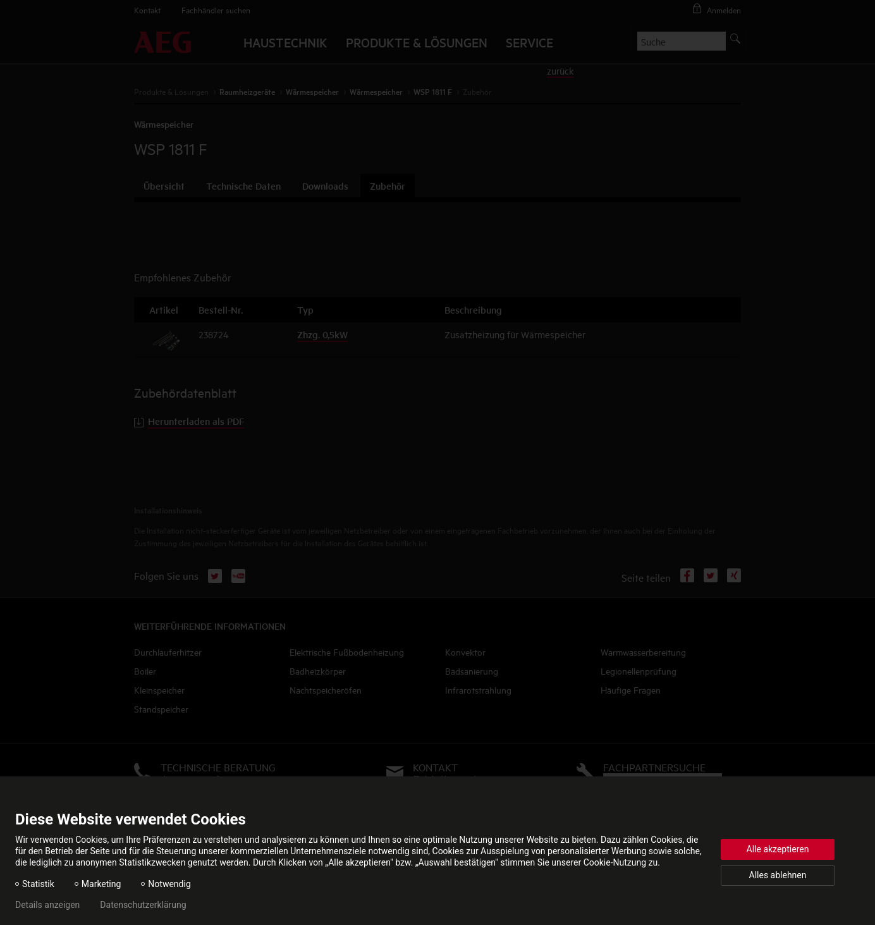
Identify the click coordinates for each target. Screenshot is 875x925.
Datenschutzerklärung (143, 905)
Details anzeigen (47, 905)
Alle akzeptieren (778, 849)
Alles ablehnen (778, 875)
